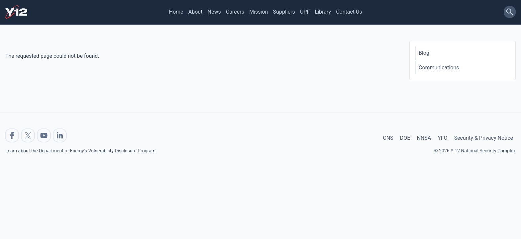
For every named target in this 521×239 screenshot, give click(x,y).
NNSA (424, 138)
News (214, 12)
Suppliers (284, 12)
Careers (235, 12)
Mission (258, 12)
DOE (405, 138)
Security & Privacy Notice (483, 138)
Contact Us (349, 12)
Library (323, 12)
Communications (439, 67)
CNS (388, 138)
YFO (442, 138)
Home (176, 12)
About (195, 12)
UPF (305, 12)
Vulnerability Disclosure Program (121, 150)
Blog (424, 53)
